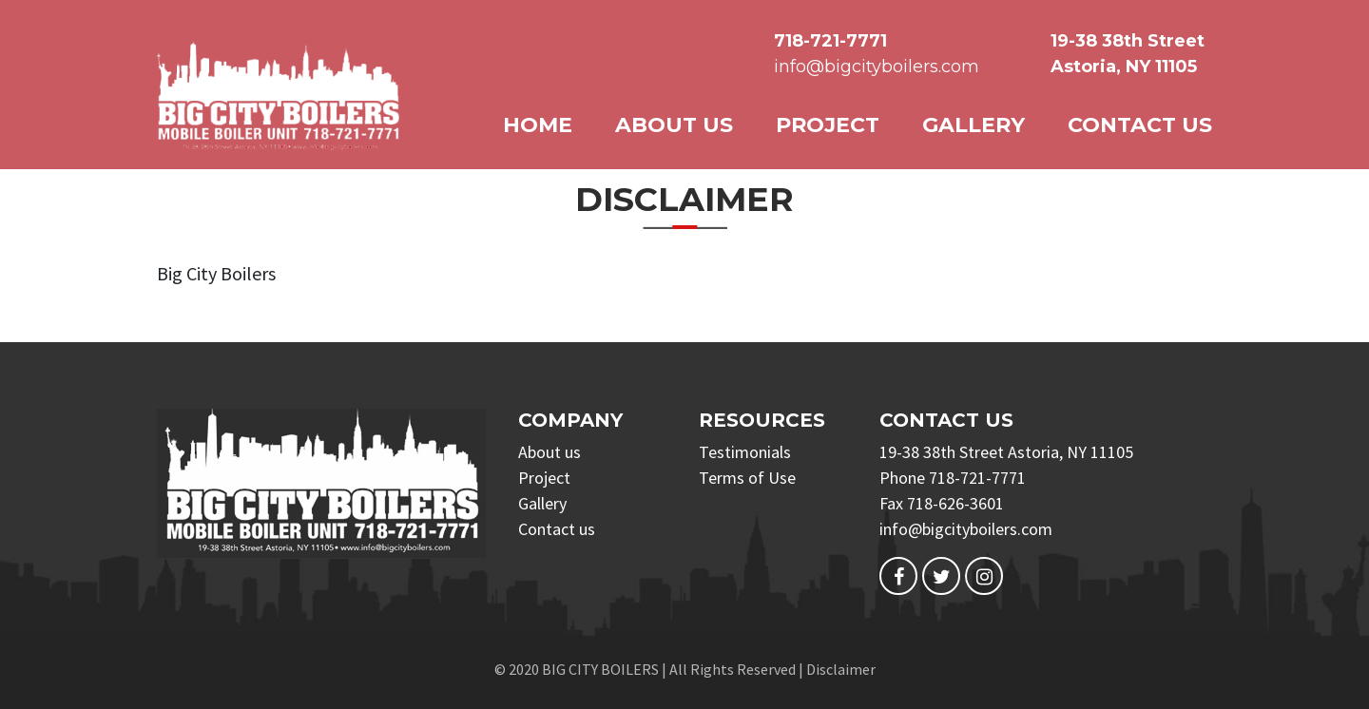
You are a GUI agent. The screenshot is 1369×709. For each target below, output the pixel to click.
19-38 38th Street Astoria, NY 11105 (1006, 452)
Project (827, 125)
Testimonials (745, 452)
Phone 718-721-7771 (952, 478)
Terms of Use (747, 478)
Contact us (1140, 125)
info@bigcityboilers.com (876, 66)
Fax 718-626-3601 (941, 503)
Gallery (973, 125)
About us (674, 125)
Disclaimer (841, 669)
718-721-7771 (830, 40)
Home (537, 125)
